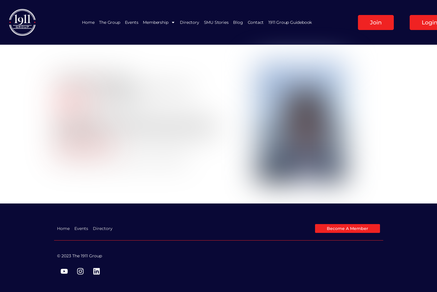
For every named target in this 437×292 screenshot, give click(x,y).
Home (88, 22)
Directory (189, 22)
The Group (109, 22)
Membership (159, 22)
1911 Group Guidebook (290, 22)
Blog (238, 22)
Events (131, 22)
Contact (256, 22)
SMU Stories (216, 22)
